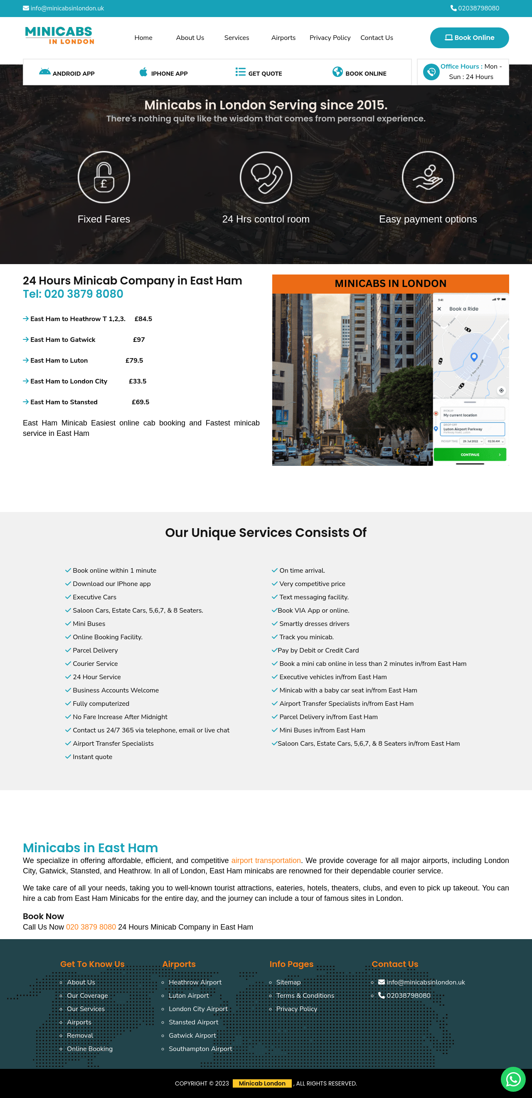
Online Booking (90, 1048)
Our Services (86, 1009)
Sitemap (288, 982)
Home (144, 37)
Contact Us (376, 37)
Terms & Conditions (305, 995)
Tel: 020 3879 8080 (73, 294)
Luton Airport (189, 995)
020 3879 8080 (92, 927)
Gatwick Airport (192, 1035)
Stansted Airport (193, 1022)
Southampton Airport (200, 1048)
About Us (190, 37)
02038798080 (475, 8)
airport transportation (266, 860)
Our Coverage (87, 995)
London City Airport (198, 1009)
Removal (80, 1035)
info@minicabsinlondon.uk (63, 8)
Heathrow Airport (195, 982)
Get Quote (258, 71)
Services (236, 37)
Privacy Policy (330, 37)
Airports (283, 37)
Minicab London (262, 1083)
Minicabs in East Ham (90, 848)
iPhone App (162, 71)
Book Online (470, 37)
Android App (67, 71)
